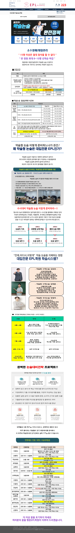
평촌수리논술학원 (23, 16)
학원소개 (15, 9)
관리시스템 (54, 9)
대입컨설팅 (47, 9)
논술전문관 (39, 9)
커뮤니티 (62, 9)
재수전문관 (23, 9)
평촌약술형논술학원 (51, 16)
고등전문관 (31, 9)
